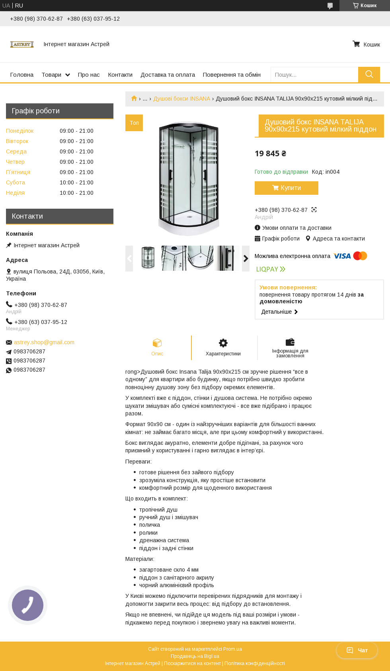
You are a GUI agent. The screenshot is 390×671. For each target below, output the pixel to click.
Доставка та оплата (167, 74)
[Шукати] (369, 74)
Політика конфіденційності (254, 663)
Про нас (89, 74)
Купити (291, 187)
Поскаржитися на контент (192, 663)
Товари (51, 74)
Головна (21, 74)
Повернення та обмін (232, 74)
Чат (357, 650)
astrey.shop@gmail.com (44, 342)
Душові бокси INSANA (181, 98)
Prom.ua (232, 649)
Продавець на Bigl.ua (195, 656)
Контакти (120, 74)
